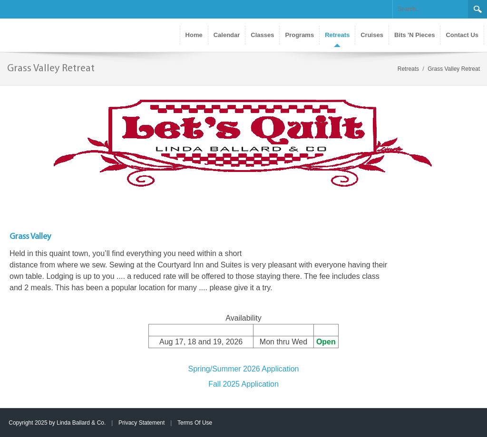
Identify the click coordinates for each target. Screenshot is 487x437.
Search (477, 9)
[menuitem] (337, 35)
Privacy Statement (141, 422)
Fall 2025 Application (243, 384)
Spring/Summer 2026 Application (243, 369)
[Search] (430, 9)
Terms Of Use (194, 422)
